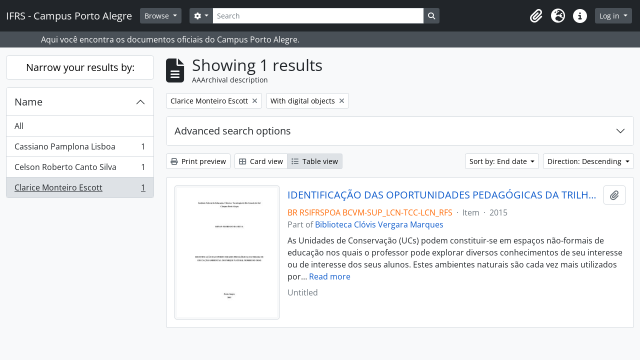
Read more (329, 276)
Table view (315, 161)
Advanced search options (232, 131)
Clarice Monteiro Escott (80, 190)
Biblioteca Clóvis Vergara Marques (379, 224)
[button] (536, 16)
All (19, 126)
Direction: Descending (586, 161)
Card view (261, 161)
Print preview (198, 161)
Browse (157, 15)
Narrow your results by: (80, 67)
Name (28, 101)
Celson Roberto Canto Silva (80, 169)
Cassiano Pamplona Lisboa (80, 148)
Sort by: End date (499, 161)
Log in (611, 15)
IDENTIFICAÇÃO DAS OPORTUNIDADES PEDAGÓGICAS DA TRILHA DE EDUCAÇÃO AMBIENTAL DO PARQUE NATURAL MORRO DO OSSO (444, 195)
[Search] (318, 16)
